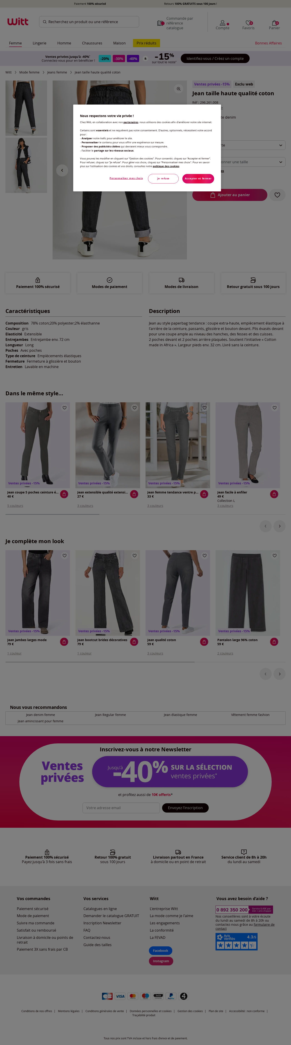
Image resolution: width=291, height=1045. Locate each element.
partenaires (130, 122)
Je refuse (163, 178)
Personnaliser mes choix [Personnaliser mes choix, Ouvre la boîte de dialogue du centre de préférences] (126, 178)
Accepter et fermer (198, 178)
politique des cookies (166, 166)
